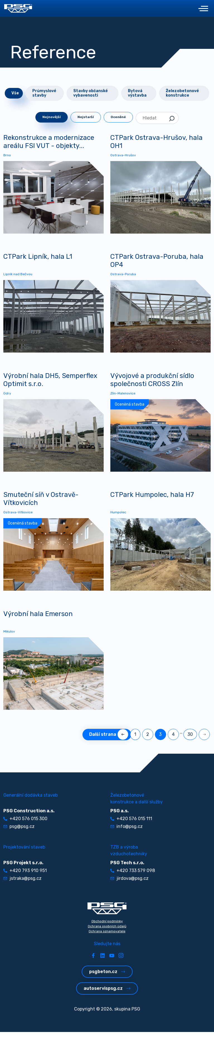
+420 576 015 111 (131, 823)
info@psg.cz (126, 831)
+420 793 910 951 (25, 875)
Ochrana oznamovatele (107, 936)
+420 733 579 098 (132, 875)
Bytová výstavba (137, 93)
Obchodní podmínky (107, 926)
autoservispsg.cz (107, 993)
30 (190, 739)
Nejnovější (51, 117)
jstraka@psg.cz (22, 883)
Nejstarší (85, 117)
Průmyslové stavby (44, 93)
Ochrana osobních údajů (107, 931)
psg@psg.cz (19, 831)
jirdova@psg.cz (129, 883)
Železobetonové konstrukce (182, 93)
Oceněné (118, 117)
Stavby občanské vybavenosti (90, 93)
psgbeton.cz (107, 976)
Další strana (107, 739)
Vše (15, 93)
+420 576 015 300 (25, 823)
